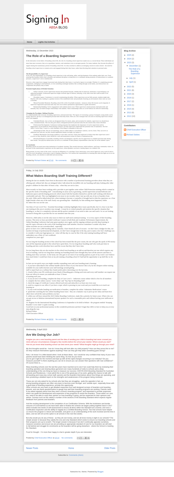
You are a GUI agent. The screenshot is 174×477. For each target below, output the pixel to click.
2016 (129, 105)
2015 (129, 109)
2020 (129, 94)
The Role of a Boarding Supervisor (50, 56)
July (131, 78)
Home (29, 42)
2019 (129, 98)
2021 (129, 90)
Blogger (100, 472)
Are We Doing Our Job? (43, 334)
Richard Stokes (133, 135)
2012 (129, 116)
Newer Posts (32, 448)
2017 (129, 101)
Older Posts (109, 448)
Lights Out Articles (46, 42)
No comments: (61, 160)
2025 (129, 55)
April (131, 82)
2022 (129, 86)
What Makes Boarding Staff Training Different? (59, 175)
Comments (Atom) (76, 455)
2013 (129, 112)
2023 (129, 62)
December (133, 66)
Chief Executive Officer (136, 130)
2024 (129, 59)
